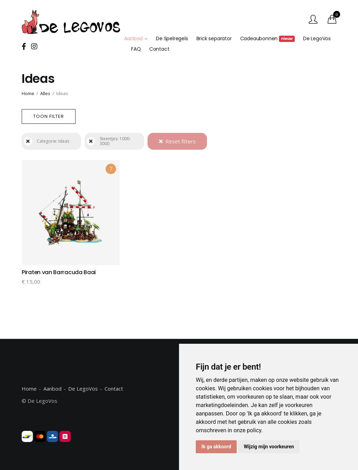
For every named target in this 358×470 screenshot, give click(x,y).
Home (28, 93)
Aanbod (133, 38)
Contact (159, 48)
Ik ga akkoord (216, 446)
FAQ (136, 48)
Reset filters (177, 141)
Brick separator (214, 38)
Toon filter (48, 116)
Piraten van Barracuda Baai (59, 272)
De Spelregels (172, 38)
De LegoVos (317, 38)
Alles (45, 93)
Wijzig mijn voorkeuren (269, 446)
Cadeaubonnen (267, 38)
